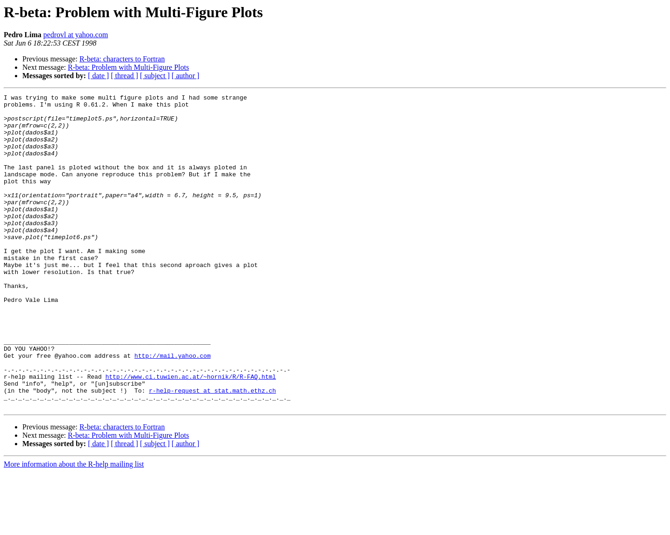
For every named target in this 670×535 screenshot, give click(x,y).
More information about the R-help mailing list (74, 527)
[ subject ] (155, 76)
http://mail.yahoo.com (172, 408)
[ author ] (186, 76)
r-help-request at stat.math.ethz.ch (212, 450)
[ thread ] (124, 76)
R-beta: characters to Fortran (122, 59)
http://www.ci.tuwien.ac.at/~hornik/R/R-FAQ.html (190, 433)
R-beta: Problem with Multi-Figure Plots (128, 67)
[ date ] (98, 76)
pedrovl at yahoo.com (75, 35)
